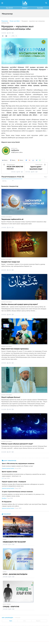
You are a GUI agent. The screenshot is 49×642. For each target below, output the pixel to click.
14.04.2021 (3, 227)
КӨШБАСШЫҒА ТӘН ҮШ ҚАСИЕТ (14, 542)
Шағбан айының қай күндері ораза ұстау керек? (19, 304)
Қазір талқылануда (9, 460)
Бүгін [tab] (11, 620)
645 (9, 576)
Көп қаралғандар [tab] (7, 617)
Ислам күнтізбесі (15, 21)
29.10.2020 (3, 409)
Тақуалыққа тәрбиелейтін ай (12, 219)
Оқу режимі (6, 36)
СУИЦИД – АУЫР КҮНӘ (11, 606)
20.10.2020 (3, 452)
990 (9, 609)
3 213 (9, 270)
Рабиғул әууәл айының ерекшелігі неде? (17, 444)
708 (9, 544)
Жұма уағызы (7, 604)
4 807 (9, 452)
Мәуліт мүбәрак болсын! (10, 397)
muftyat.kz (15, 150)
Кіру (46, 177)
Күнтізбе (40, 8)
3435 (18, 171)
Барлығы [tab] (38, 620)
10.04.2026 (5, 609)
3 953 (9, 363)
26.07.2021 (28, 171)
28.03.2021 (3, 270)
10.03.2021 (3, 362)
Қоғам (4, 539)
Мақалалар (4, 21)
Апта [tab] (24, 620)
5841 (33, 171)
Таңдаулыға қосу (3, 36)
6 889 (9, 314)
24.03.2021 (3, 314)
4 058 (9, 409)
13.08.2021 (3, 32)
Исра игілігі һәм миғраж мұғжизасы (15, 349)
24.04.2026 (5, 544)
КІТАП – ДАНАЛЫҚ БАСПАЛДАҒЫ (15, 574)
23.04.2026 (5, 576)
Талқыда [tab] (17, 617)
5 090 (9, 33)
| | (13, 36)
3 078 (9, 227)
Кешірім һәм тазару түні (10, 262)
